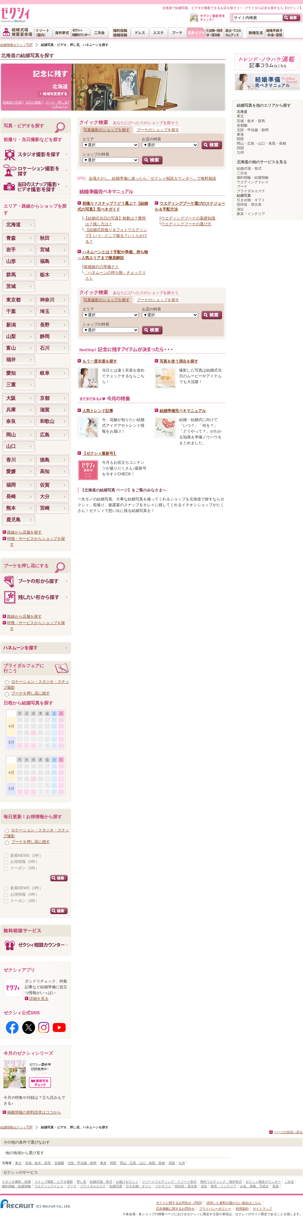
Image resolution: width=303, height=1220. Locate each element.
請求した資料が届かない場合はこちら (234, 1203)
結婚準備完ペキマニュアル (183, 410)
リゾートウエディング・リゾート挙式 (169, 1181)
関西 (240, 139)
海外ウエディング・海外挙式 (221, 1181)
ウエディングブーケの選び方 (186, 224)
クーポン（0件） (25, 868)
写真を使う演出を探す (179, 361)
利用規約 (242, 1208)
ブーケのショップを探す (158, 130)
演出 (240, 209)
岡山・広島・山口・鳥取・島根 (261, 143)
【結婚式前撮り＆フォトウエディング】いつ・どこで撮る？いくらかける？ (115, 236)
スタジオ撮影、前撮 (16, 1181)
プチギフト (163, 1186)
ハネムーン (60, 106)
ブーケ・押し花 (56, 102)
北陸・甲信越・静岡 (253, 130)
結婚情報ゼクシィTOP (16, 45)
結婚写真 (115, 1186)
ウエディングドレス (253, 182)
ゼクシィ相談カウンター (263, 1181)
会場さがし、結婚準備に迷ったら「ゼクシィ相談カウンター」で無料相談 (152, 178)
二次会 (242, 173)
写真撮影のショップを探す (106, 130)
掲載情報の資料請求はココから (34, 1112)
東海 (240, 134)
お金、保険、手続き (254, 1186)
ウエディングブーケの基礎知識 (188, 218)
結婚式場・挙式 (249, 168)
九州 (240, 152)
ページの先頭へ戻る (288, 1132)
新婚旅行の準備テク (101, 267)
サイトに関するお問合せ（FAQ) (179, 1203)
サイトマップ (262, 1208)
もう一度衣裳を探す (99, 361)
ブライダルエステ (251, 191)
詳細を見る (39, 998)
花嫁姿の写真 (12, 102)
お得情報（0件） (25, 861)
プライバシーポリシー (215, 1208)
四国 (240, 148)
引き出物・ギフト (251, 200)
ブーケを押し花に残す (30, 693)
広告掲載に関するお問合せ (175, 1208)
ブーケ (242, 186)
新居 (275, 1186)
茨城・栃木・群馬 (251, 121)
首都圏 (242, 125)
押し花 (81, 1181)
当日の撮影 (33, 102)
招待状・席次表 (249, 204)
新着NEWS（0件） (26, 855)
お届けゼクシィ (127, 1181)
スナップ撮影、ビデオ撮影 (53, 1181)
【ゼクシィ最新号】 (99, 453)
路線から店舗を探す (24, 532)
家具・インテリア (251, 214)
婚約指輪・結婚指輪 (253, 177)
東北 (240, 116)
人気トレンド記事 (97, 410)
